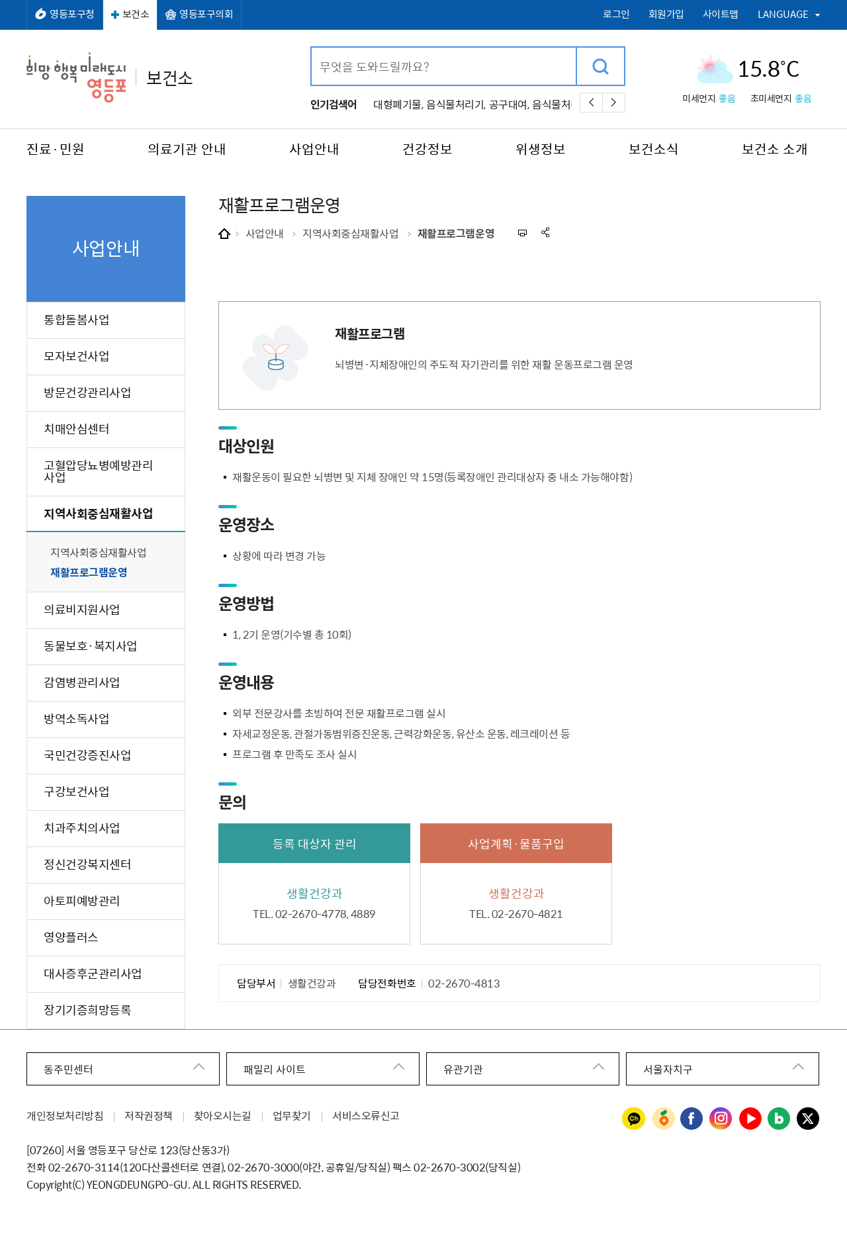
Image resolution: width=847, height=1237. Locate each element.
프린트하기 (521, 232)
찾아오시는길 (222, 1115)
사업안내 (264, 233)
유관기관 (463, 1069)
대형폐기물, (398, 104)
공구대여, (509, 104)
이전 (591, 103)
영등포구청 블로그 (779, 1119)
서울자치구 (668, 1069)
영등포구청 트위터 (809, 1119)
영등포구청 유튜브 (750, 1119)
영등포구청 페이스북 (692, 1119)
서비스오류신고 (366, 1115)
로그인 (616, 14)
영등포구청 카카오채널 (634, 1119)
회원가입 (666, 14)
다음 (613, 103)
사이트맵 (720, 14)
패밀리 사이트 (275, 1069)
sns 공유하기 (546, 232)
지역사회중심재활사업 (350, 233)
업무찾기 (292, 1115)
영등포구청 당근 (663, 1119)
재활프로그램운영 (456, 233)
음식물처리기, (456, 104)
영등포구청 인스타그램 (721, 1119)
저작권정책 (148, 1115)
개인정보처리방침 (64, 1115)
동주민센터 (68, 1069)
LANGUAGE (783, 14)
